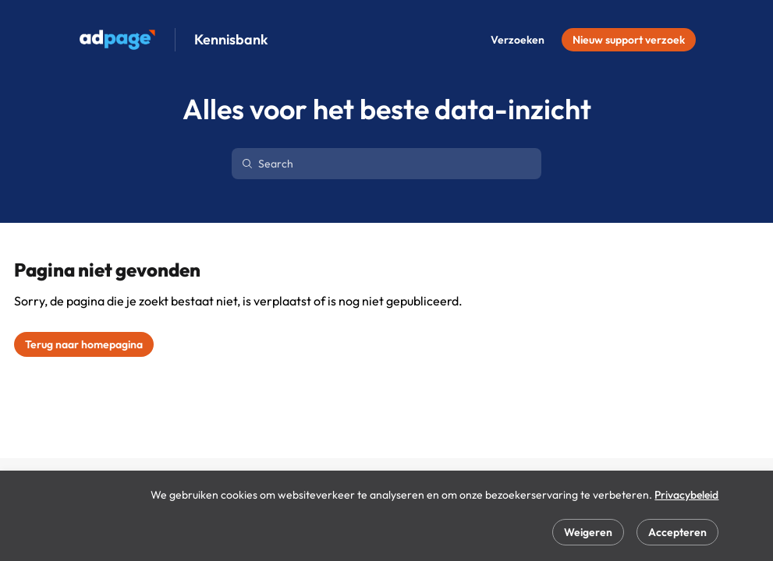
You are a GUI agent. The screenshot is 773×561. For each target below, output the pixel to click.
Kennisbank (231, 39)
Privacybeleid (686, 495)
